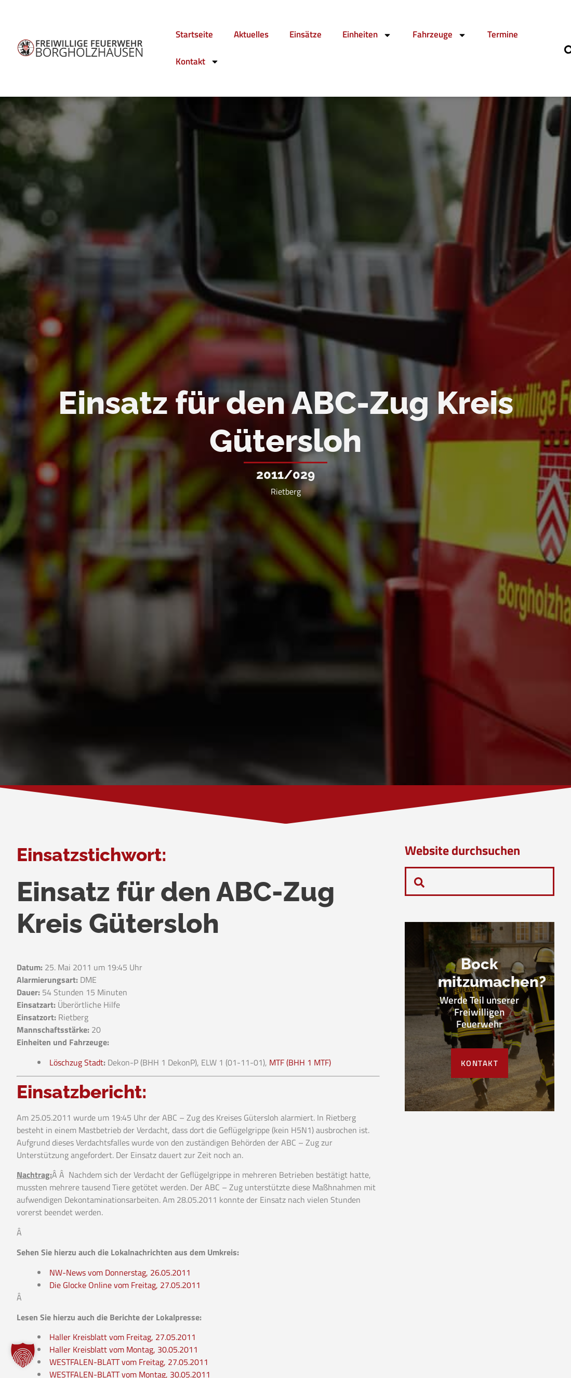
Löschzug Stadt (76, 1065)
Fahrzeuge (440, 35)
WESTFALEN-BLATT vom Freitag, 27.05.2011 (128, 1365)
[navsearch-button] (419, 881)
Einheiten (367, 35)
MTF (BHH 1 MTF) (300, 1065)
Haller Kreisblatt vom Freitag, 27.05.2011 (122, 1340)
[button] (23, 1355)
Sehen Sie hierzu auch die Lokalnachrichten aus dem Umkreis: (128, 1256)
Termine (502, 34)
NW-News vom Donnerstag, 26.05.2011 (120, 1275)
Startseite (194, 34)
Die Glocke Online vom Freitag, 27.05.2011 (125, 1288)
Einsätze (305, 34)
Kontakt (197, 61)
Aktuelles (251, 34)
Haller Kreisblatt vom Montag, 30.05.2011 (123, 1353)
